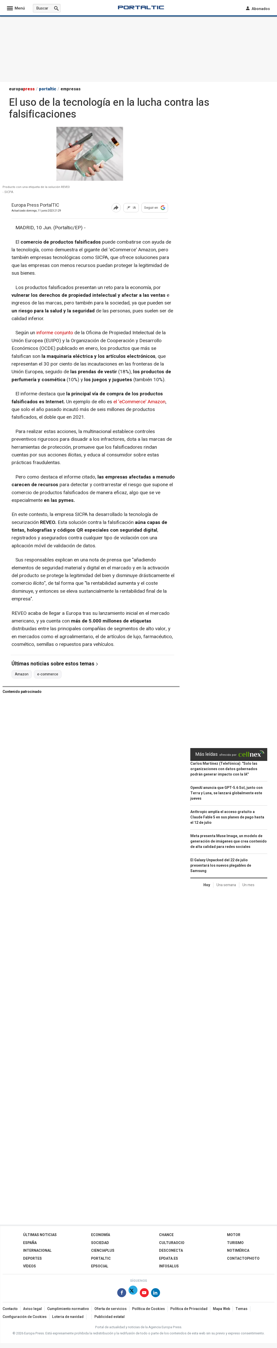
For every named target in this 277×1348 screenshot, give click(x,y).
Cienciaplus (102, 1250)
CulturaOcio (171, 1243)
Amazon (21, 674)
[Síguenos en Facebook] (121, 1294)
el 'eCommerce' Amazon (139, 401)
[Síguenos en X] (133, 1294)
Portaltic (101, 1258)
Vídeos (29, 1266)
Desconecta (171, 1250)
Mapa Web (221, 1309)
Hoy (206, 885)
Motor (233, 1235)
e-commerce (47, 674)
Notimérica (238, 1250)
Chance (166, 1235)
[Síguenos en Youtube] (144, 1294)
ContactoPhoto (243, 1258)
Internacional (37, 1250)
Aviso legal (32, 1309)
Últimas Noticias (40, 1235)
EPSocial (99, 1266)
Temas (241, 1309)
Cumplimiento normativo (68, 1309)
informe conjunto (55, 332)
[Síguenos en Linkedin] (155, 1294)
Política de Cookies (148, 1309)
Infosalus (169, 1266)
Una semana (226, 885)
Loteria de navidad (68, 1317)
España (30, 1243)
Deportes (32, 1258)
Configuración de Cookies (25, 1317)
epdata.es (168, 1258)
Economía (100, 1235)
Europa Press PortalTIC (35, 205)
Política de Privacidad (188, 1309)
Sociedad (100, 1243)
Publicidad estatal (109, 1317)
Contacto (10, 1309)
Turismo (235, 1243)
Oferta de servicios (110, 1309)
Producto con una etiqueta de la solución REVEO (36, 187)
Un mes (248, 885)
